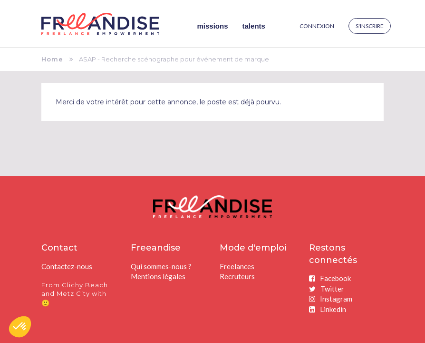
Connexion (316, 26)
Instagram (330, 298)
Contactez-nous (66, 266)
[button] (20, 326)
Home (52, 59)
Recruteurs (237, 276)
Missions (212, 26)
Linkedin (327, 309)
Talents (253, 26)
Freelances (237, 266)
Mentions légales (158, 276)
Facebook (330, 278)
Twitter (326, 288)
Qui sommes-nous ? (161, 266)
